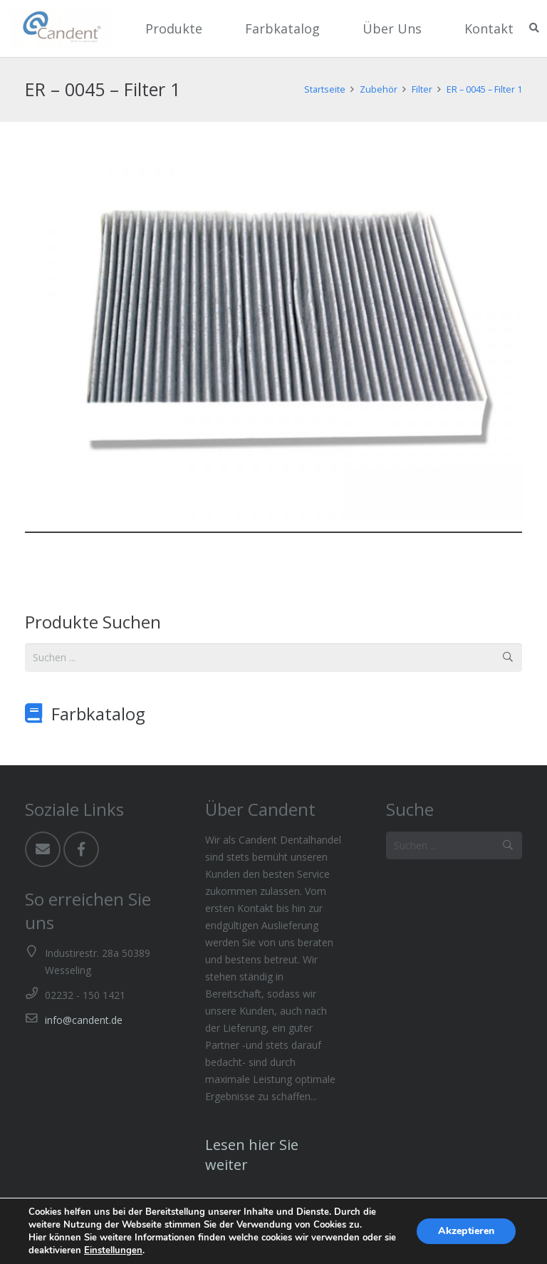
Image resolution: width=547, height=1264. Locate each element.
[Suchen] (534, 28)
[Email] (43, 849)
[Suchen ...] (273, 657)
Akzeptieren (466, 1231)
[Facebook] (81, 849)
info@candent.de (84, 1020)
